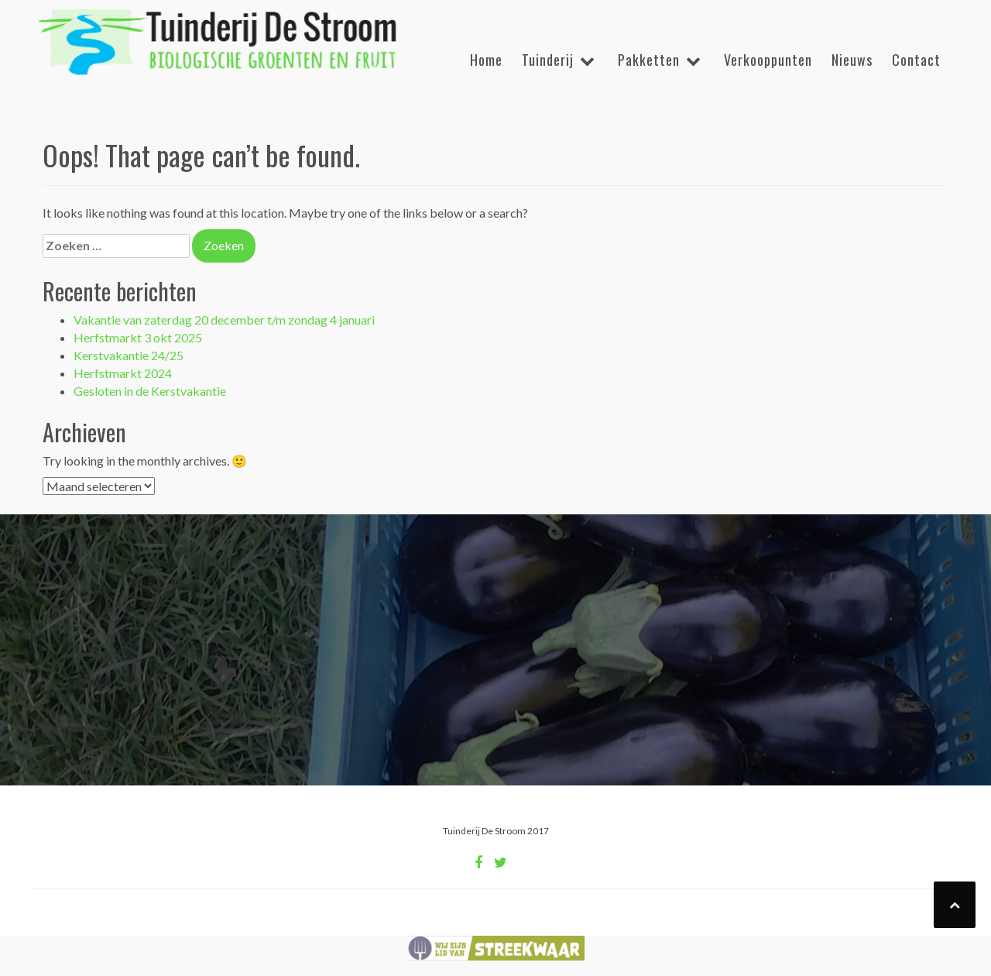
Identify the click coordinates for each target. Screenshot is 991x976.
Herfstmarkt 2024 (123, 373)
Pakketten (649, 60)
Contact (916, 60)
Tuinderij (548, 60)
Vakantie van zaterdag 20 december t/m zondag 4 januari (224, 319)
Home (486, 60)
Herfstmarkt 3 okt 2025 (138, 337)
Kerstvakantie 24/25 (128, 355)
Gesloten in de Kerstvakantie (150, 390)
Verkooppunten (768, 60)
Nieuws (852, 60)
